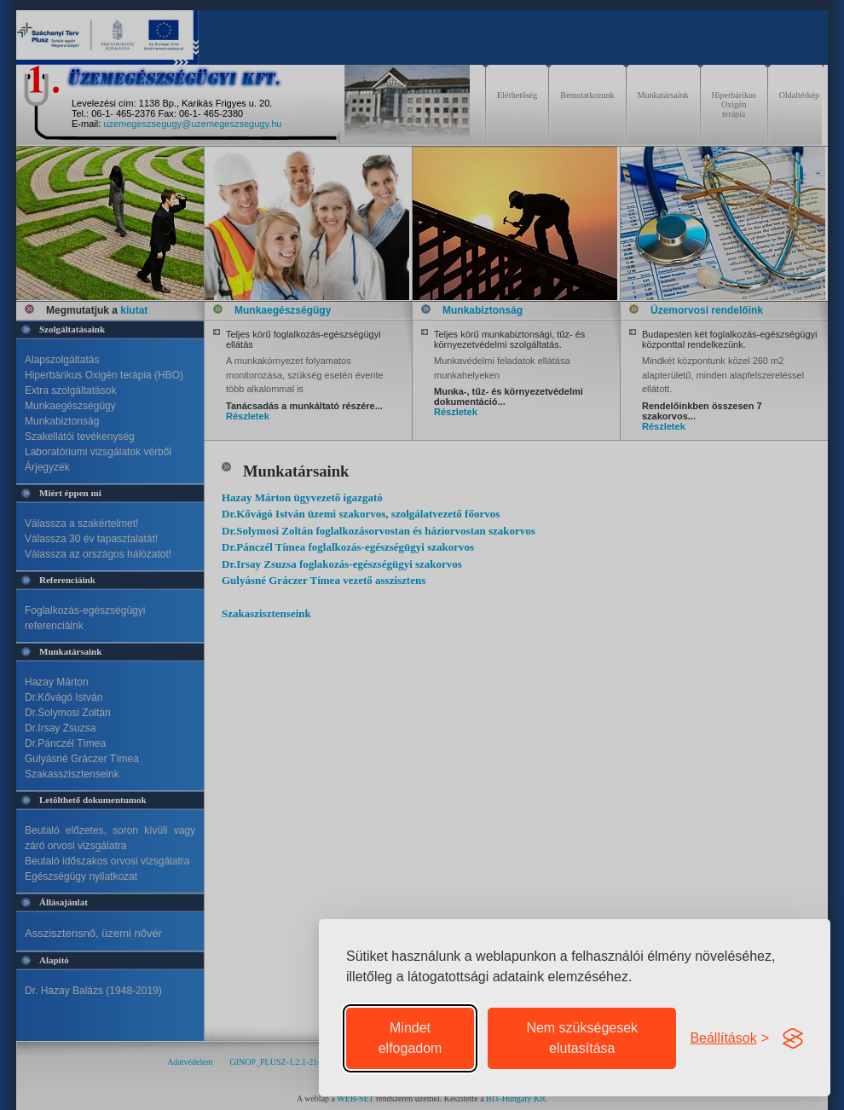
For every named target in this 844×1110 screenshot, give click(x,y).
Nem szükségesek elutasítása (582, 1037)
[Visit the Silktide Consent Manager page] (793, 1038)
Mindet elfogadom (410, 1037)
